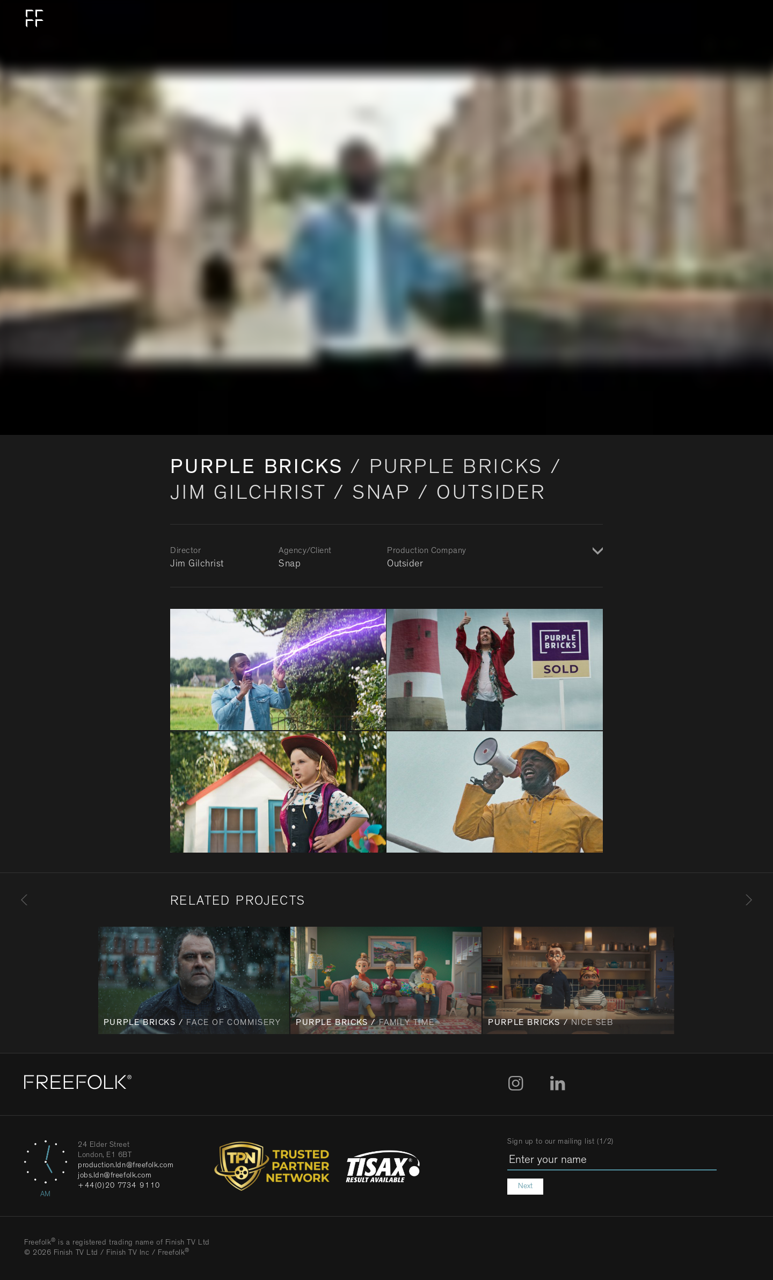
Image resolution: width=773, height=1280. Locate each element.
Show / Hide (596, 552)
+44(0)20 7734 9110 (119, 1186)
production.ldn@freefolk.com (126, 1165)
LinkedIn (557, 1083)
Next (525, 1186)
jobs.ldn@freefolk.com (114, 1176)
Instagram (515, 1083)
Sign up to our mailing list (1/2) (560, 1142)
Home (35, 19)
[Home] (78, 1084)
